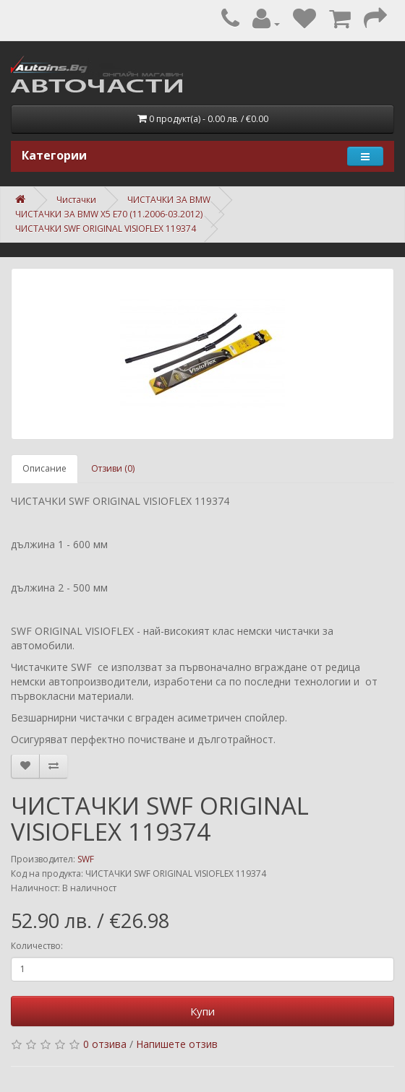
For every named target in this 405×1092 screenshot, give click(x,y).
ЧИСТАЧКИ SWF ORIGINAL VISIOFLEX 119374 (105, 228)
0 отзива (105, 1044)
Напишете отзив (177, 1044)
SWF (85, 859)
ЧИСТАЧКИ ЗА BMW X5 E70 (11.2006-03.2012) (108, 214)
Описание (44, 468)
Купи (202, 1011)
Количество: (37, 946)
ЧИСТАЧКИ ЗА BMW (168, 200)
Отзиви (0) (113, 468)
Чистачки (76, 200)
